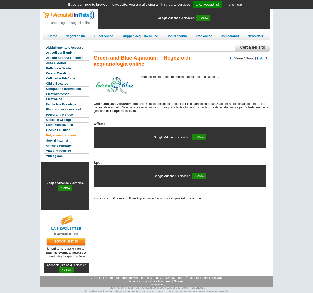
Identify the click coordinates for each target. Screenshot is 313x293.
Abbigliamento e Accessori (65, 47)
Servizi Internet (57, 140)
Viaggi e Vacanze (58, 150)
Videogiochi (54, 156)
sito (106, 198)
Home (52, 36)
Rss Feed (164, 281)
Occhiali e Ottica (58, 130)
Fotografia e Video (59, 114)
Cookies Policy (156, 284)
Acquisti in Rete (102, 277)
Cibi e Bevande (57, 83)
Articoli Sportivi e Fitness (64, 58)
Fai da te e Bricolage (61, 104)
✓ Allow (203, 18)
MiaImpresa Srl (143, 277)
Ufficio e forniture (59, 145)
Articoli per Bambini (61, 52)
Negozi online (76, 36)
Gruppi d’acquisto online (140, 36)
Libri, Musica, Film (59, 125)
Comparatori (230, 36)
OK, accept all (207, 4)
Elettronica (54, 99)
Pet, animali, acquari (61, 135)
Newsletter (255, 36)
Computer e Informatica (63, 89)
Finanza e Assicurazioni (63, 109)
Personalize (235, 4)
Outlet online (103, 36)
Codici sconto (176, 36)
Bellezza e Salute (58, 68)
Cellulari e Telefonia (60, 78)
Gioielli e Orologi (58, 120)
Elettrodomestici (58, 94)
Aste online (203, 36)
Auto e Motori (56, 63)
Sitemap (179, 281)
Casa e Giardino (58, 73)
